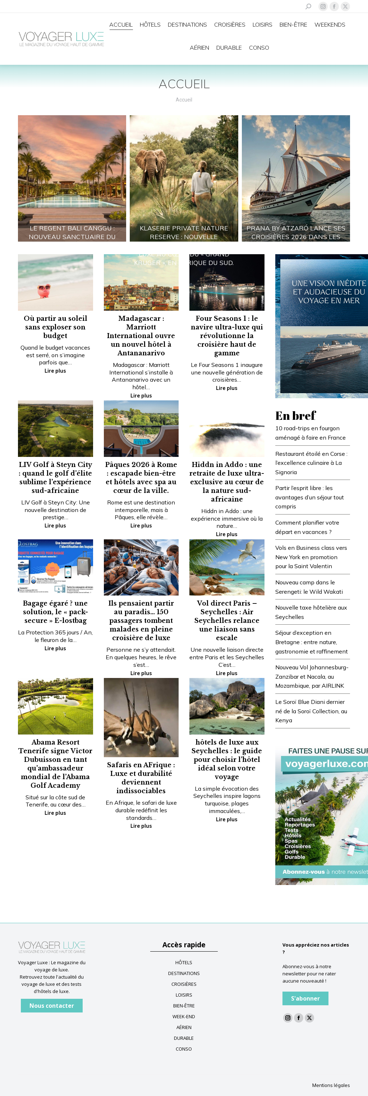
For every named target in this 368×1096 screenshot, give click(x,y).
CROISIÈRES (184, 984)
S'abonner (305, 998)
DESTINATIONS (184, 973)
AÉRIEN (184, 1027)
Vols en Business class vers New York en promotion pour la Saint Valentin (311, 557)
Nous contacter (51, 1006)
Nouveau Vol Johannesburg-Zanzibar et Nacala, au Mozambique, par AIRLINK (312, 676)
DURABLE (184, 1038)
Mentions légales (331, 1085)
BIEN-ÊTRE (184, 1005)
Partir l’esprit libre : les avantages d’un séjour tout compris (309, 497)
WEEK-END (183, 1016)
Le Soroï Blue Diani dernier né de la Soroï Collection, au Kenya (311, 711)
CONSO (184, 1049)
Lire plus (55, 371)
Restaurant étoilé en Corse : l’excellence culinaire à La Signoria (311, 463)
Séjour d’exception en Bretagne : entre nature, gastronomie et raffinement (311, 642)
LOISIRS (184, 995)
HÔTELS (183, 962)
